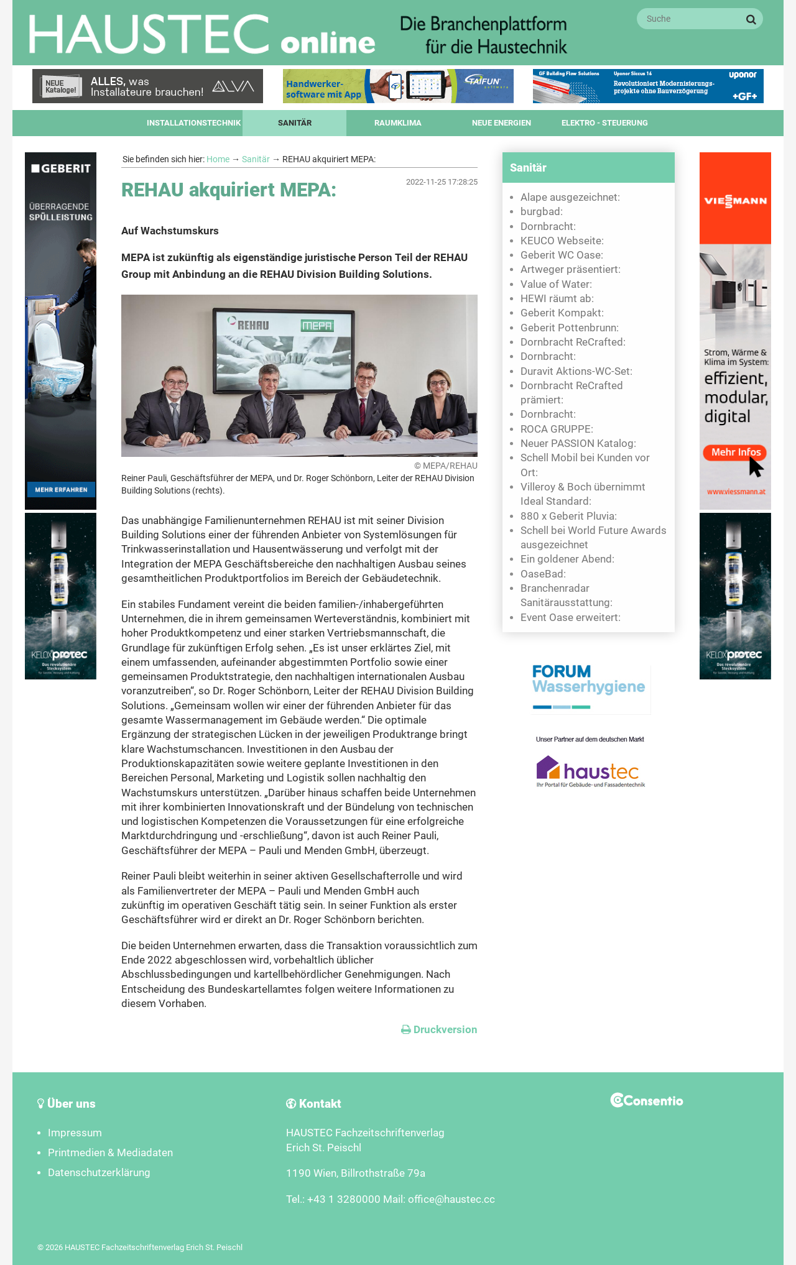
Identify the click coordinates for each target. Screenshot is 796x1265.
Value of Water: (556, 284)
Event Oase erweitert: (571, 617)
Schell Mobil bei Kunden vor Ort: (585, 465)
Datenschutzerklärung (99, 1173)
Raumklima (398, 122)
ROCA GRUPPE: (557, 429)
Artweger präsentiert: (571, 269)
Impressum (75, 1133)
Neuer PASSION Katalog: (578, 443)
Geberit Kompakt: (562, 313)
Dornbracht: (548, 226)
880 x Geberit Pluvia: (569, 516)
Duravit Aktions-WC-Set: (576, 371)
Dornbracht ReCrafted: (573, 342)
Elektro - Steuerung (605, 122)
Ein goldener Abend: (567, 559)
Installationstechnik (194, 122)
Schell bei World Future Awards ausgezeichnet (594, 538)
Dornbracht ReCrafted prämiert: (572, 393)
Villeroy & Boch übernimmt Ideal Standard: (583, 494)
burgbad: (542, 212)
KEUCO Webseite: (562, 241)
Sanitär (295, 122)
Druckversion (439, 1030)
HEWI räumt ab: (557, 299)
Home (217, 159)
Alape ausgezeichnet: (570, 197)
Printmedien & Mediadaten (110, 1153)
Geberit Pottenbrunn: (570, 328)
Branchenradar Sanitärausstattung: (567, 595)
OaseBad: (543, 574)
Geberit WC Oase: (562, 255)
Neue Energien (501, 122)
